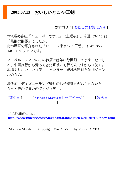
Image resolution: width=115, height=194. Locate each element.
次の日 (102, 98)
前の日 (14, 98)
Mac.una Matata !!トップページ (58, 98)
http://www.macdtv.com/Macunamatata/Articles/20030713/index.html (61, 118)
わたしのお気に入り (90, 27)
